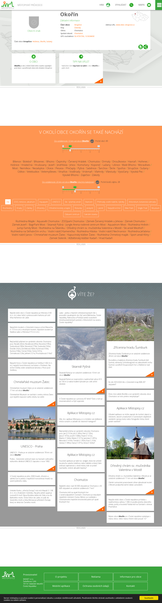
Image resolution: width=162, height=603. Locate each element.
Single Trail (142, 208)
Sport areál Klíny (139, 234)
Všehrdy (99, 171)
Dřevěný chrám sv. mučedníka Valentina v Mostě (94, 228)
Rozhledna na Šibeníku (52, 228)
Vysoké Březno (70, 175)
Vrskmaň (87, 171)
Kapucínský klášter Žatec (81, 234)
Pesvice (59, 168)
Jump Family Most (27, 228)
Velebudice (33, 171)
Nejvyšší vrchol (114, 208)
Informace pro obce (130, 576)
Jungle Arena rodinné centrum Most (86, 224)
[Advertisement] (81, 107)
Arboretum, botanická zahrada (142, 201)
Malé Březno (129, 165)
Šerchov (103, 168)
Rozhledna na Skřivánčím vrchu (28, 231)
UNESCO (56, 201)
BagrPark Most (37, 224)
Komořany (83, 165)
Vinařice (62, 171)
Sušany (49, 41)
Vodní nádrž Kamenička (61, 231)
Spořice (121, 168)
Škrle (112, 168)
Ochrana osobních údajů (96, 585)
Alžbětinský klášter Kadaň (82, 238)
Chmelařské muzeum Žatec (49, 234)
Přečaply (70, 168)
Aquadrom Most (117, 224)
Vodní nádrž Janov (22, 234)
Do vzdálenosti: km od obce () (68, 182)
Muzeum (155, 208)
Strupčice (78, 25)
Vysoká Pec (137, 171)
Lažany (106, 165)
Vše (7, 201)
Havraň (132, 161)
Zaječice (85, 175)
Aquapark (43, 201)
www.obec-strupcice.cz (125, 25)
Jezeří (52, 165)
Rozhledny (7, 208)
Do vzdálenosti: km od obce (71, 141)
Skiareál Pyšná (55, 224)
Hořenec (143, 161)
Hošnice (35, 41)
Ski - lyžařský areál (73, 201)
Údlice (21, 171)
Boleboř (27, 161)
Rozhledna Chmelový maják (112, 234)
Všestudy (111, 171)
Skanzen (89, 201)
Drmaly (106, 161)
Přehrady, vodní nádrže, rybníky (110, 201)
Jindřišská (62, 165)
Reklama (95, 576)
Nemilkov (25, 168)
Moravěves (144, 165)
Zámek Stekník (57, 238)
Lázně (100, 208)
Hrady (19, 208)
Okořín (69, 14)
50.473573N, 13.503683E (84, 36)
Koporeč (96, 165)
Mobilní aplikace (61, 585)
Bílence (17, 161)
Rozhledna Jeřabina (139, 231)
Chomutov (78, 33)
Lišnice (116, 165)
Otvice (49, 168)
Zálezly (96, 175)
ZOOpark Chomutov (73, 221)
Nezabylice (38, 168)
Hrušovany (40, 165)
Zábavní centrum (72, 214)
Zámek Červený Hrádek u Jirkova (104, 221)
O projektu (61, 576)
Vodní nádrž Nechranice (112, 231)
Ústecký (77, 27)
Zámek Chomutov (135, 221)
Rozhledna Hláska (87, 231)
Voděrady (74, 171)
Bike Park (129, 208)
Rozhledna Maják (25, 221)
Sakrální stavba (90, 214)
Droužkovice (119, 161)
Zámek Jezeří (19, 224)
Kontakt (130, 585)
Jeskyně (89, 208)
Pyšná (81, 168)
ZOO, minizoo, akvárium (24, 201)
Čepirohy (61, 161)
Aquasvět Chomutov (48, 221)
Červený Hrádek (77, 161)
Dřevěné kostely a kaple (59, 208)
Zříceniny (41, 208)
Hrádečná (26, 165)
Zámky (29, 208)
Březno (50, 161)
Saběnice (91, 168)
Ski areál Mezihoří (133, 228)
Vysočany (123, 171)
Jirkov (72, 165)
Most (15, 168)
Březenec (39, 161)
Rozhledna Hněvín (138, 224)
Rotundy (78, 208)
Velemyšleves (48, 171)
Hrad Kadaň (106, 238)
